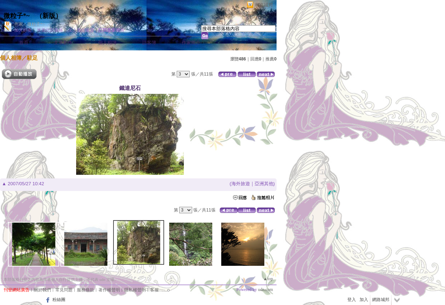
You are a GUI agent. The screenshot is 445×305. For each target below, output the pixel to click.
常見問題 (64, 289)
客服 (154, 289)
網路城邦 (263, 5)
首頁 (23, 42)
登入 (351, 299)
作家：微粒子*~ (29, 24)
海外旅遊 (240, 183)
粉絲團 (58, 299)
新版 (48, 15)
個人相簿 (107, 42)
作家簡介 (191, 42)
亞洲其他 (264, 183)
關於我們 (42, 289)
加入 (364, 299)
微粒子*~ (16, 15)
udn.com (265, 289)
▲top (268, 278)
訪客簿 (149, 42)
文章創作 (63, 42)
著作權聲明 (109, 289)
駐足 (32, 58)
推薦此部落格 (50, 30)
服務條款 (85, 289)
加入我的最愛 (81, 30)
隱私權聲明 (135, 289)
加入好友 (23, 30)
